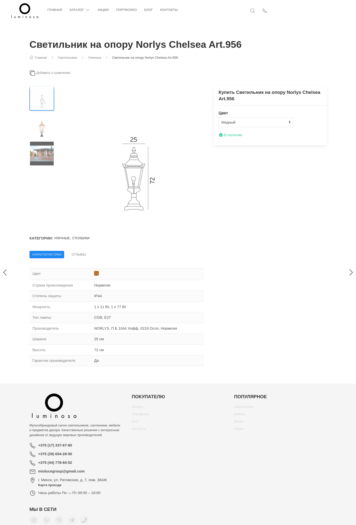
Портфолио (146, 10)
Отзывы (79, 254)
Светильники (244, 408)
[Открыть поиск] (311, 11)
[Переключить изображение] (41, 98)
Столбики (81, 238)
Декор (238, 423)
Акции (122, 10)
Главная (74, 10)
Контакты (188, 10)
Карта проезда (49, 485)
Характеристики (47, 254)
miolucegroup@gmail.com (61, 471)
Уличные (62, 238)
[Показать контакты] (324, 11)
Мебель (240, 416)
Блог (168, 10)
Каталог (99, 10)
